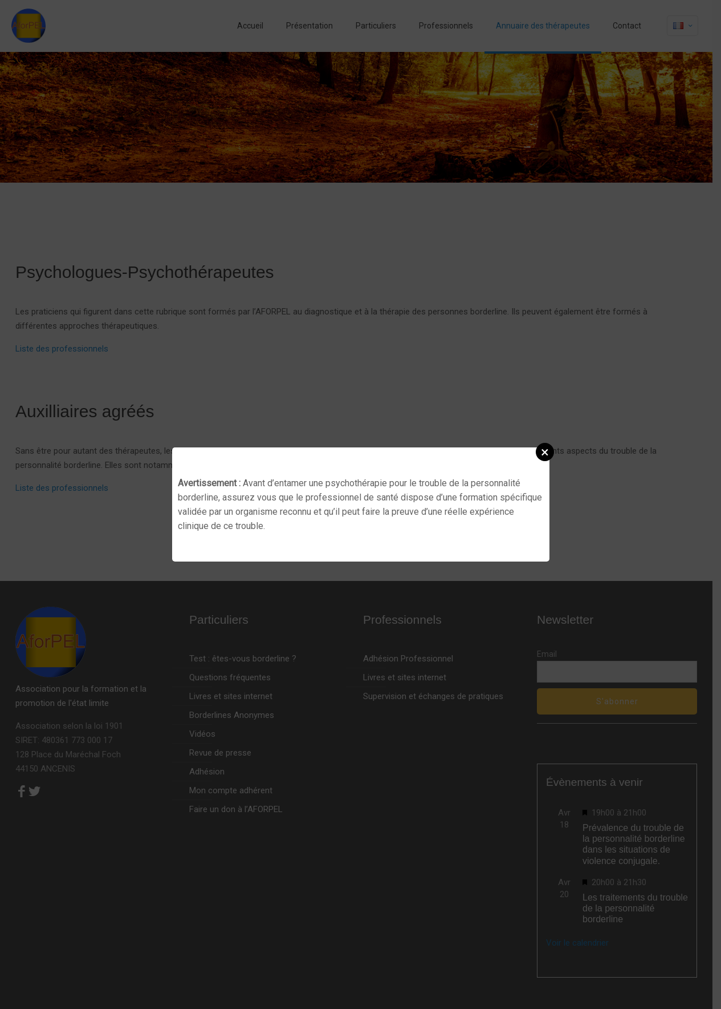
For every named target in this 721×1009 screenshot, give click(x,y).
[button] (545, 452)
